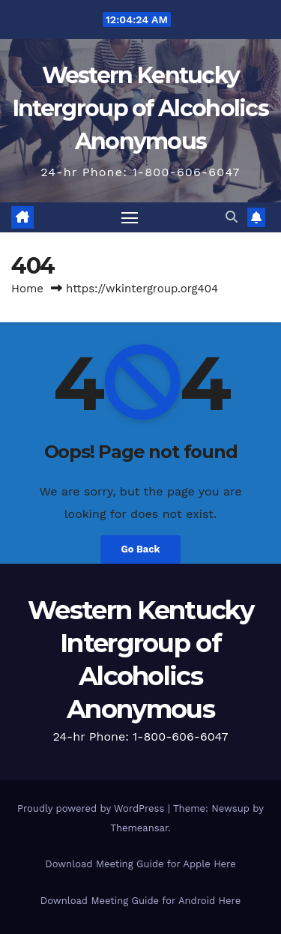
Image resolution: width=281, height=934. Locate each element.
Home (27, 288)
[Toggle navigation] (129, 217)
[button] (232, 217)
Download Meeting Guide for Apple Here (140, 864)
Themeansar (139, 828)
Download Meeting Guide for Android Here (140, 900)
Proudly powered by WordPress (92, 808)
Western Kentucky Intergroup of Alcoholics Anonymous (140, 108)
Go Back (140, 549)
